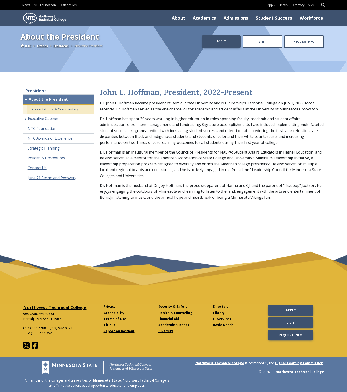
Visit (262, 42)
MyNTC (313, 5)
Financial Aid (168, 319)
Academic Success (173, 325)
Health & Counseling (175, 312)
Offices (42, 46)
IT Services (222, 319)
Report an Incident (119, 331)
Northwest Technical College (55, 307)
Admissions (236, 18)
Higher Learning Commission (299, 363)
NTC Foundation (45, 5)
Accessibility (114, 312)
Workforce (311, 18)
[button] (323, 5)
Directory (298, 5)
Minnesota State (107, 380)
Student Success (274, 18)
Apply (271, 5)
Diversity (165, 331)
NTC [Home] (25, 46)
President (61, 46)
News (26, 5)
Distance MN (68, 5)
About (178, 18)
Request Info (304, 42)
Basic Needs (223, 325)
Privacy (110, 306)
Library (283, 5)
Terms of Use (115, 319)
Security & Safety (173, 306)
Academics (204, 18)
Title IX (109, 325)
